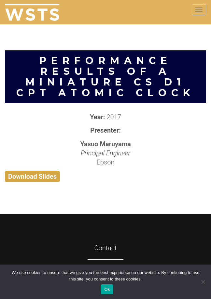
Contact (105, 248)
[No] (203, 282)
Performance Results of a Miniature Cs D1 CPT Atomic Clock (105, 77)
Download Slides (32, 176)
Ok (107, 289)
